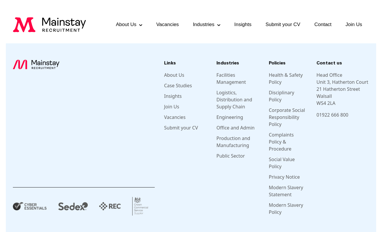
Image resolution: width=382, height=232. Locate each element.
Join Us (353, 24)
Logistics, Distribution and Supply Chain (234, 99)
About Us (174, 75)
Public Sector (230, 156)
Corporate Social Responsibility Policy (287, 117)
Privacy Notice (284, 177)
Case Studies (178, 85)
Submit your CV (283, 24)
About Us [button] (126, 24)
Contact (323, 24)
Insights (243, 24)
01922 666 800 (332, 115)
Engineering (229, 117)
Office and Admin (235, 127)
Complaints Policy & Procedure (281, 142)
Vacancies (167, 24)
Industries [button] (203, 24)
